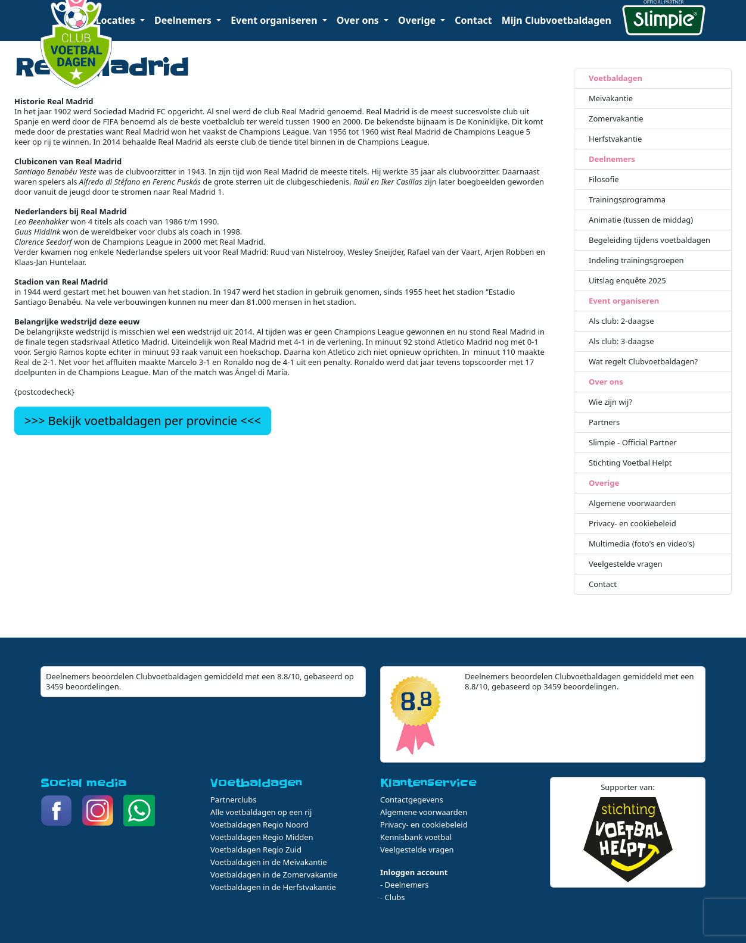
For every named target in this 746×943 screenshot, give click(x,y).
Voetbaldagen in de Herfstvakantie (273, 887)
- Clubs (392, 897)
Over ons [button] (359, 20)
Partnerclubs (233, 799)
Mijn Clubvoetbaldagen (556, 20)
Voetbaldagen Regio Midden (261, 837)
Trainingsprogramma (627, 200)
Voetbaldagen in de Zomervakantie (273, 874)
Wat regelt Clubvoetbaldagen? (643, 362)
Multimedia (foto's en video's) (642, 544)
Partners (604, 422)
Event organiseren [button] (275, 20)
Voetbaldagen (615, 78)
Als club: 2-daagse (621, 321)
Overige (604, 483)
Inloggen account (413, 872)
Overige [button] (418, 20)
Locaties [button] (117, 20)
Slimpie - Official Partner (633, 443)
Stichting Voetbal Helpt (630, 463)
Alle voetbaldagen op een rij (261, 812)
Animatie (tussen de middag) (641, 220)
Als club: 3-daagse (621, 341)
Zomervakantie (616, 119)
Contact (473, 20)
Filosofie (604, 179)
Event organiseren (624, 301)
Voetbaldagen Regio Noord (259, 824)
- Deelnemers (404, 884)
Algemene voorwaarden (632, 503)
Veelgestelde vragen (626, 564)
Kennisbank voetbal (416, 837)
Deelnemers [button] (184, 20)
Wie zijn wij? (610, 402)
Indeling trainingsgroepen (636, 260)
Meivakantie (611, 98)
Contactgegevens (411, 799)
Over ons (606, 382)
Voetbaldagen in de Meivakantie (268, 862)
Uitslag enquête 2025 (627, 281)
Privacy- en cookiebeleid (632, 524)
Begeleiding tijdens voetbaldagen (649, 240)
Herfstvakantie (615, 139)
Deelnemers (612, 159)
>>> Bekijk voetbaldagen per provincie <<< (142, 421)
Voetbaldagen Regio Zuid (255, 849)
